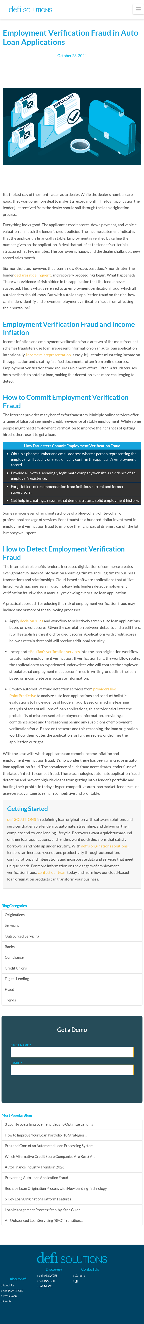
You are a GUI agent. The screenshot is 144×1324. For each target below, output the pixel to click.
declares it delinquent (32, 275)
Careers (79, 1275)
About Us (8, 1285)
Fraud (9, 989)
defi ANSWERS (47, 1275)
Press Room (9, 1296)
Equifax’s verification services (55, 651)
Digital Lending (17, 978)
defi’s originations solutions (104, 846)
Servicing (12, 925)
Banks (10, 946)
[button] (138, 9)
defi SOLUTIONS (21, 819)
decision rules (31, 620)
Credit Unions (16, 968)
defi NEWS (44, 1286)
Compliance (14, 957)
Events (6, 1301)
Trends (10, 1000)
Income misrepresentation (48, 354)
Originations (15, 914)
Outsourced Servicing (22, 936)
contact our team (52, 872)
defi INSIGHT (46, 1281)
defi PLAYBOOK (12, 1290)
